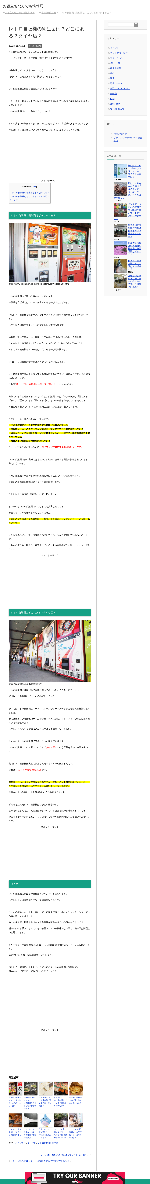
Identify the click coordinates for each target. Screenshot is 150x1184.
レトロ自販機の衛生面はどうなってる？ (29, 193)
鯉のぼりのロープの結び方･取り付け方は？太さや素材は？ (135, 172)
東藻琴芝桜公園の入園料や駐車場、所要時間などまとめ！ (134, 249)
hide (34, 188)
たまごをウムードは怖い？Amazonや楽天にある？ (45, 1128)
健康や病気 (115, 69)
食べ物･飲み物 (35, 47)
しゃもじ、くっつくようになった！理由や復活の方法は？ (30, 1130)
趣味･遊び (115, 105)
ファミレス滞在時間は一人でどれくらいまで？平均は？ (75, 1130)
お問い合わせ (120, 135)
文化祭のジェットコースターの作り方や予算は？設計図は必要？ (134, 282)
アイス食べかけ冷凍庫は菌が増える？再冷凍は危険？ (45, 1102)
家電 (112, 79)
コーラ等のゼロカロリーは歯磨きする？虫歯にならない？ (41, 1157)
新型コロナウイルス (120, 89)
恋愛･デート (116, 84)
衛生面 (55, 1139)
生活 (112, 99)
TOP (19, 13)
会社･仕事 (115, 64)
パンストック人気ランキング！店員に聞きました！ (15, 1128)
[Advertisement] (50, 160)
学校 (112, 74)
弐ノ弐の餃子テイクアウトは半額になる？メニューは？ (15, 1102)
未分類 (113, 94)
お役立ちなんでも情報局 (30, 6)
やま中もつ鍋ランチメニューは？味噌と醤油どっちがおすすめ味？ (30, 1102)
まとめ (14, 201)
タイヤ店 (31, 1139)
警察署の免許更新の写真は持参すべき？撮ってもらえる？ (134, 232)
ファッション (116, 59)
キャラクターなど (119, 54)
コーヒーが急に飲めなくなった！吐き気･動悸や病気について (60, 1130)
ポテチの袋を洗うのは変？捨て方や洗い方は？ (75, 1100)
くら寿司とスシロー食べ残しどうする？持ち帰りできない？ (60, 1102)
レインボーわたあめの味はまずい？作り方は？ (64, 1150)
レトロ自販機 (44, 1139)
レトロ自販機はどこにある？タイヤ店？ (29, 197)
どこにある (20, 1139)
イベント (114, 49)
